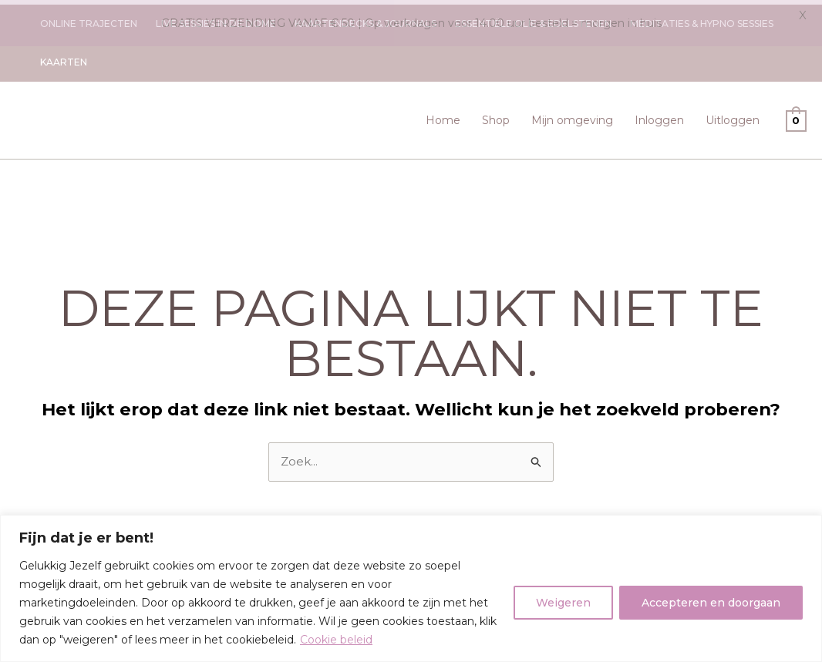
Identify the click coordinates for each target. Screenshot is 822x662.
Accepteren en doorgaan (711, 603)
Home (443, 116)
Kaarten (63, 57)
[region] (411, 588)
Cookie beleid (336, 640)
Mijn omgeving (572, 116)
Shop (496, 116)
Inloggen (659, 116)
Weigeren (563, 603)
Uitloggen (733, 116)
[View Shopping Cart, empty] (796, 115)
